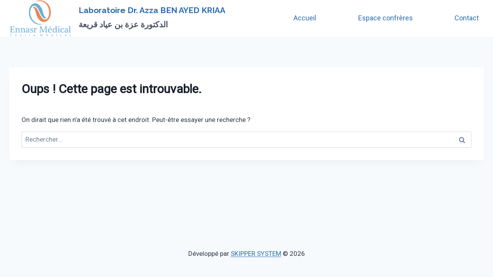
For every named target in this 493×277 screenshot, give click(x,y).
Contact (466, 18)
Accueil (304, 18)
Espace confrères (385, 18)
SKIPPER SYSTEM (256, 253)
